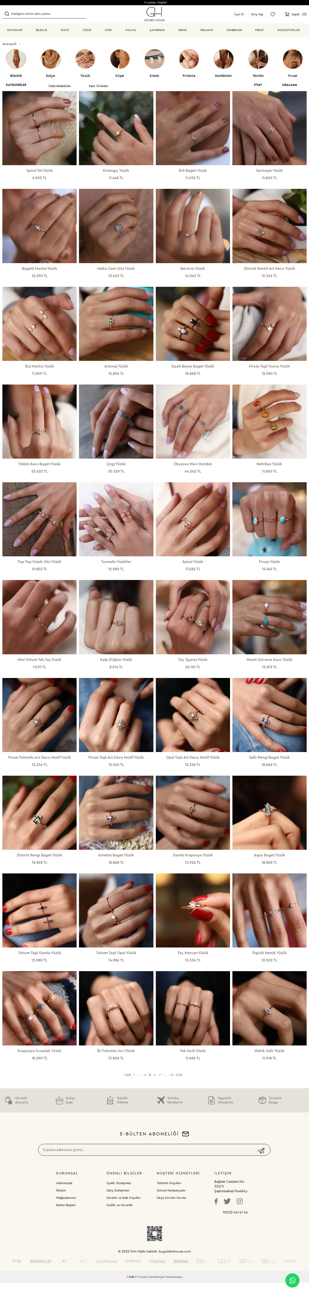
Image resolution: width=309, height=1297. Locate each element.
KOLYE (65, 30)
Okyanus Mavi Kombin (193, 468)
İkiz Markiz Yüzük (39, 369)
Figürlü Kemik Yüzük (269, 964)
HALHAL (130, 30)
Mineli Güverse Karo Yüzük (269, 667)
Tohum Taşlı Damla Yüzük (39, 964)
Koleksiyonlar (288, 30)
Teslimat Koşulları (169, 1197)
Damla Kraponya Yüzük (193, 865)
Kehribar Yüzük (269, 468)
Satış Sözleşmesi (117, 1204)
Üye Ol (239, 14)
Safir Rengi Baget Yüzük (269, 766)
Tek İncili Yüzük (193, 1064)
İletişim (61, 1204)
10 (171, 1089)
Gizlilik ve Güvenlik (119, 1219)
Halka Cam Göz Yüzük (116, 270)
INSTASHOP (15, 30)
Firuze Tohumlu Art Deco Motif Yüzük (39, 766)
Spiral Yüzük (192, 567)
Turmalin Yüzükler (116, 567)
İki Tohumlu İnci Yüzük (116, 1064)
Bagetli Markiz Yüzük (39, 270)
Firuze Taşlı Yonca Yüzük (269, 369)
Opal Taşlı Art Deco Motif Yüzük (193, 766)
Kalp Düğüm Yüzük (116, 667)
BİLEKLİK (41, 30)
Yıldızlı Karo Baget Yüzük (39, 468)
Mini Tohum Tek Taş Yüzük (39, 667)
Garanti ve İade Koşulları (123, 1211)
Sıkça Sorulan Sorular (171, 1211)
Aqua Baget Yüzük (269, 865)
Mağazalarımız (66, 1211)
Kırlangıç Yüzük (116, 171)
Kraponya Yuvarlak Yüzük (39, 1064)
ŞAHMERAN (157, 30)
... (139, 1089)
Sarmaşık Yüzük (269, 171)
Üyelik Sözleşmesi (118, 1197)
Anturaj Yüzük (116, 369)
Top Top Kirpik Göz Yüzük (39, 567)
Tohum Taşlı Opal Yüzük (116, 964)
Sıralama (289, 84)
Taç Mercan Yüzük (192, 964)
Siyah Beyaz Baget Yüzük (192, 369)
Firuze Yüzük (269, 567)
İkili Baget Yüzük (193, 171)
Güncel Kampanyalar (171, 1204)
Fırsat (259, 30)
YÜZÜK (87, 30)
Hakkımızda (64, 1197)
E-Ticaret (141, 1291)
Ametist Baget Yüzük (116, 865)
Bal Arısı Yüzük (192, 270)
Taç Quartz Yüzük (193, 667)
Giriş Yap (257, 14)
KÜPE (108, 30)
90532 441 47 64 (235, 1226)
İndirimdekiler (60, 86)
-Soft (130, 1291)
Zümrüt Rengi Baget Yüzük (39, 865)
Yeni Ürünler (98, 86)
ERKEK (182, 30)
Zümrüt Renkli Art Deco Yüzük (269, 270)
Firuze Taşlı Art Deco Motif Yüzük (116, 766)
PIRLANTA (206, 30)
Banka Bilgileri (66, 1219)
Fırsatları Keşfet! (155, 2)
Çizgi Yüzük (116, 468)
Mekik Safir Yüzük (269, 1064)
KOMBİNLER (234, 30)
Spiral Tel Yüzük (39, 171)
